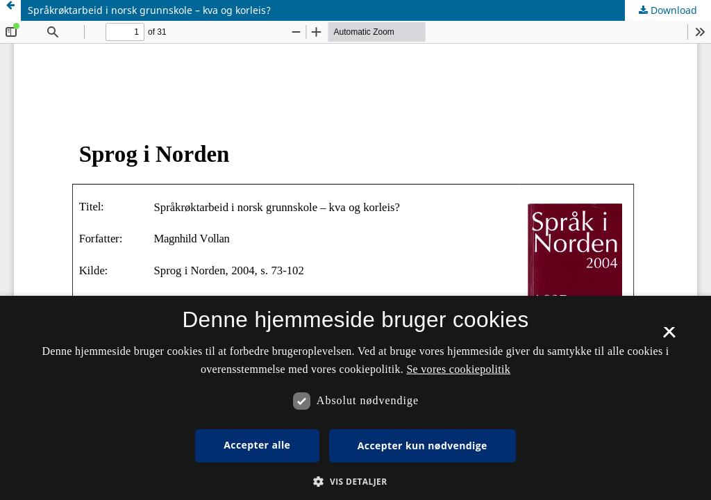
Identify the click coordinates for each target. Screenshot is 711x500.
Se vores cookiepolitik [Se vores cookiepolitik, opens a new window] (458, 369)
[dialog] (355, 398)
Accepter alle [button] (257, 444)
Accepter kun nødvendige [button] (422, 445)
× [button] (669, 337)
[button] (355, 481)
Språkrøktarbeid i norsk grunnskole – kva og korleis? (149, 10)
